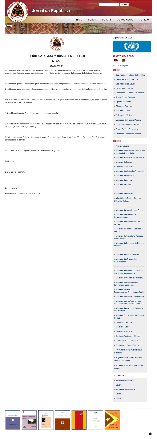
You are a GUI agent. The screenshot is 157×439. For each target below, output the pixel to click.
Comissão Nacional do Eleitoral (128, 125)
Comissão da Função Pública (128, 120)
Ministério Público (123, 111)
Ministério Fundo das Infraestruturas (130, 158)
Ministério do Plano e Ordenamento (130, 297)
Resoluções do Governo (125, 97)
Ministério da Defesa (124, 166)
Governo (119, 385)
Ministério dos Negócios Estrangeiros (130, 171)
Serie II (106, 19)
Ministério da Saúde (123, 185)
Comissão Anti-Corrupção (127, 129)
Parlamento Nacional (124, 380)
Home (8, 26)
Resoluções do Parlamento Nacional (130, 93)
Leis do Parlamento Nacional (126, 79)
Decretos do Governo (124, 88)
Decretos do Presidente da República (130, 75)
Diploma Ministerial (123, 102)
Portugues (124, 65)
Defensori (120, 331)
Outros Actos (125, 19)
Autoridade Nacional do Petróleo (128, 134)
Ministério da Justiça (124, 180)
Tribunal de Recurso (124, 106)
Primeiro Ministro (122, 146)
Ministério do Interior (124, 162)
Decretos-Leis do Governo (126, 84)
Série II (118, 398)
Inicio (78, 19)
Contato (144, 19)
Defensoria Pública (124, 115)
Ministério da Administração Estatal (129, 210)
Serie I (92, 19)
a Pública (128, 331)
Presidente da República (125, 389)
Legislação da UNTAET (122, 38)
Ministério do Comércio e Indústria (129, 278)
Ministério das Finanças (125, 176)
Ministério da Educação (125, 193)
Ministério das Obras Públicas (127, 255)
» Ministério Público (122, 327)
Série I (118, 394)
